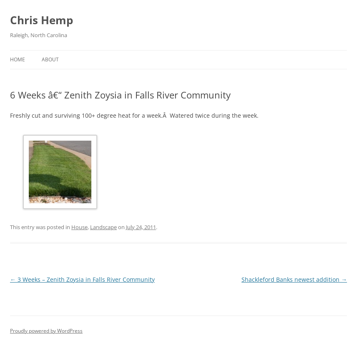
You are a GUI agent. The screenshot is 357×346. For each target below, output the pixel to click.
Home (17, 59)
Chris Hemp (41, 20)
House (79, 227)
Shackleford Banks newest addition (294, 279)
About (50, 59)
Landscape (103, 227)
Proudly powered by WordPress (46, 330)
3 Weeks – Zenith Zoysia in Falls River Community (82, 279)
